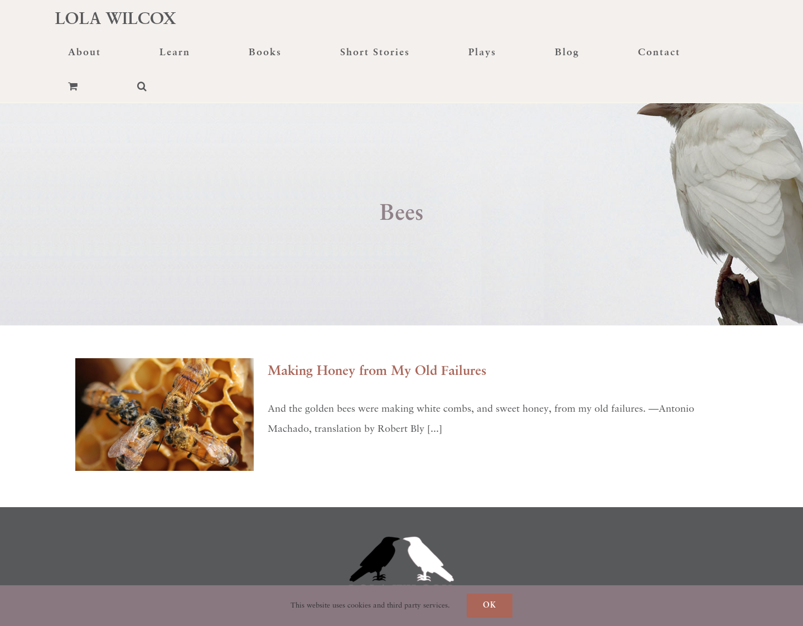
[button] (142, 86)
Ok (489, 605)
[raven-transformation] (401, 512)
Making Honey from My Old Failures (377, 371)
